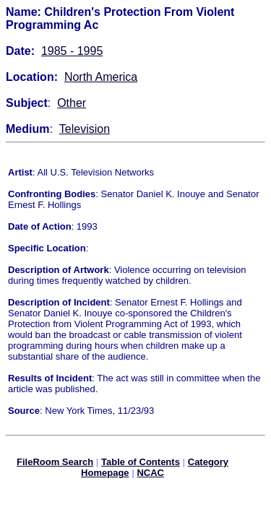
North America (100, 77)
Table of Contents (140, 464)
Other (71, 103)
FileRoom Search (55, 464)
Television (84, 129)
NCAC (150, 474)
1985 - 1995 (72, 51)
